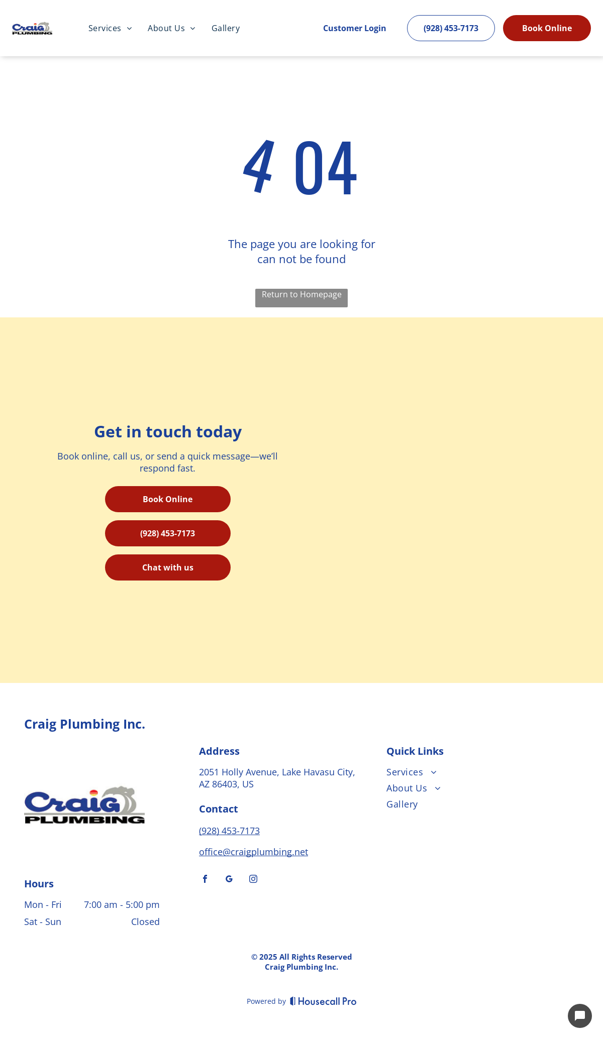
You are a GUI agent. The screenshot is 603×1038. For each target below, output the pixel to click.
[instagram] (253, 880)
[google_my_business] (229, 880)
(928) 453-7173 (229, 831)
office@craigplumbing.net (253, 852)
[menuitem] (110, 28)
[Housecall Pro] (323, 1001)
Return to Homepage (302, 294)
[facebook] (205, 880)
